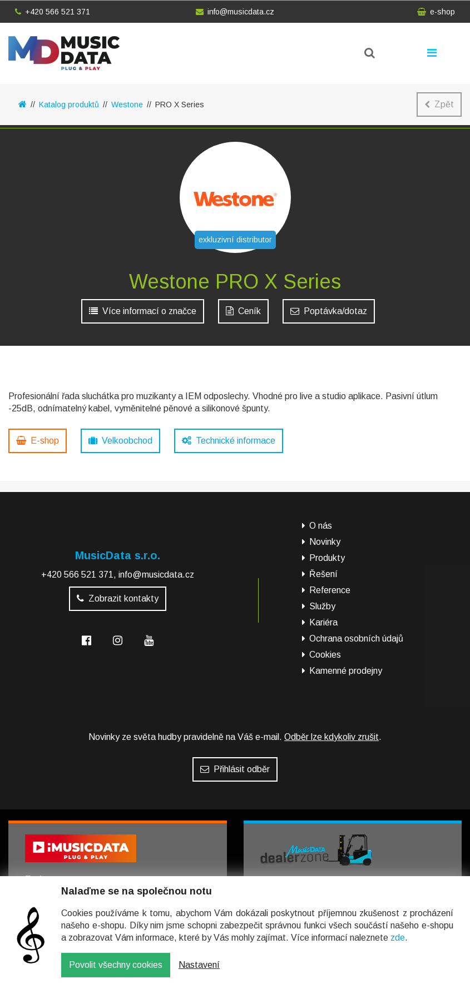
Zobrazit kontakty (118, 598)
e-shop (436, 11)
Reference (329, 590)
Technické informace (228, 440)
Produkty (327, 558)
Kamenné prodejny (345, 670)
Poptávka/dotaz (328, 311)
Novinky (324, 541)
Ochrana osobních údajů (356, 638)
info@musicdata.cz (235, 11)
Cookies (325, 654)
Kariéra (323, 622)
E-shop (37, 440)
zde (397, 946)
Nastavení (199, 973)
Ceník (243, 311)
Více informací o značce (142, 311)
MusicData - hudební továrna (64, 53)
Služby (322, 606)
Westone (127, 104)
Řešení (323, 574)
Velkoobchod (120, 440)
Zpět (439, 104)
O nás (320, 525)
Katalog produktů (69, 104)
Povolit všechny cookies (115, 973)
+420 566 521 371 (52, 11)
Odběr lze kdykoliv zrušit (331, 737)
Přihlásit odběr (235, 769)
